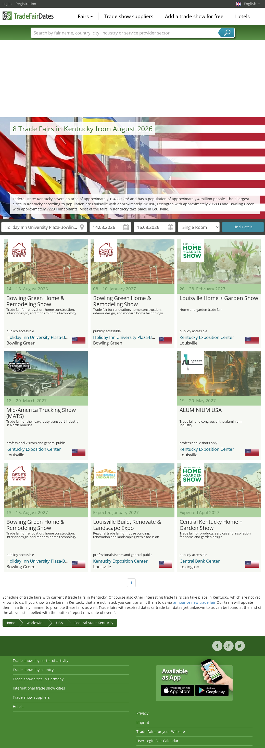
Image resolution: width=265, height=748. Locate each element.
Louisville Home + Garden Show (219, 298)
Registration (26, 3)
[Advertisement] (132, 79)
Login (7, 3)
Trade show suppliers (128, 16)
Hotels (242, 16)
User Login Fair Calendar (157, 740)
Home (10, 622)
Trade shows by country (33, 669)
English (252, 3)
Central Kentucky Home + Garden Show (211, 525)
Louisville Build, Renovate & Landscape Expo (127, 525)
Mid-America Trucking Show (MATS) (41, 413)
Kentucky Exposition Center (207, 337)
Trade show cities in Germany (38, 678)
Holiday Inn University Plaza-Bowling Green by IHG (56, 337)
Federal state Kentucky (93, 622)
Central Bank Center (200, 561)
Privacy (142, 713)
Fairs (85, 16)
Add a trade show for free (194, 16)
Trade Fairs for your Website (160, 731)
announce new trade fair (194, 602)
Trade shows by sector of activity (40, 660)
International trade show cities (39, 688)
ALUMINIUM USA (201, 410)
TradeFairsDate (28, 16)
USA (59, 622)
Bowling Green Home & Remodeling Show (35, 301)
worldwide (36, 622)
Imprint (142, 722)
